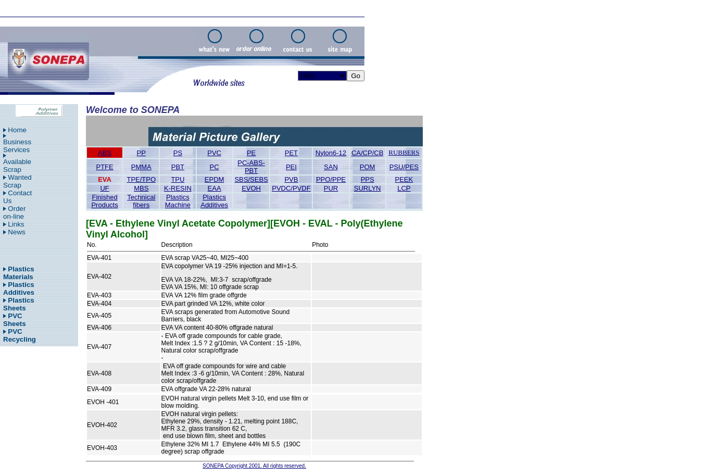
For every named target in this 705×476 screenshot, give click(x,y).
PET (291, 153)
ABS (104, 153)
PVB (291, 179)
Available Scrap (17, 165)
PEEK (404, 179)
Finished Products (104, 201)
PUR (331, 188)
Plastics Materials (18, 273)
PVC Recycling (19, 335)
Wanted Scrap (17, 181)
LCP (403, 188)
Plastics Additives (18, 288)
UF (104, 188)
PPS (367, 179)
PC (214, 167)
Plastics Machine (178, 201)
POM (367, 167)
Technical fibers (141, 201)
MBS (141, 188)
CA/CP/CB (367, 153)
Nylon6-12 (331, 153)
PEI (291, 167)
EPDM (214, 179)
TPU (177, 179)
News (16, 232)
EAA (214, 188)
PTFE (104, 167)
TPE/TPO (141, 179)
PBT (177, 167)
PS (177, 153)
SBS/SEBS (251, 179)
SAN (331, 167)
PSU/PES (404, 167)
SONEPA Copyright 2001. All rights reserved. (254, 466)
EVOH (251, 188)
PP (141, 153)
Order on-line (14, 212)
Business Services (17, 146)
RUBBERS (403, 152)
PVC (214, 153)
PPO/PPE (331, 179)
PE (251, 153)
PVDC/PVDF (291, 188)
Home (17, 130)
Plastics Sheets (18, 304)
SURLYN (367, 188)
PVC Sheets (14, 320)
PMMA (141, 167)
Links (16, 224)
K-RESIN (178, 188)
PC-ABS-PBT (251, 166)
